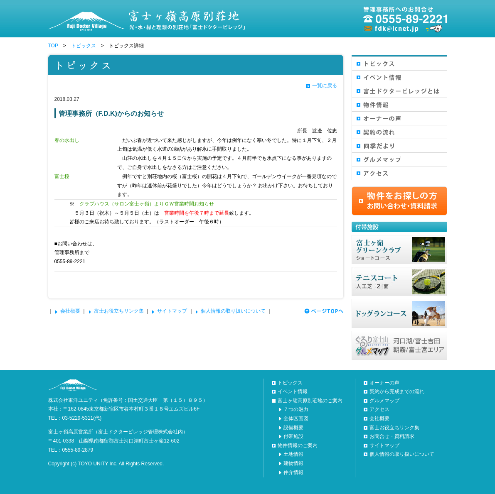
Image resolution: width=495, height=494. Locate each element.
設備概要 (293, 427)
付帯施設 (293, 436)
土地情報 (293, 454)
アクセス (379, 409)
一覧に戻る (324, 85)
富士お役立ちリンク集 (119, 311)
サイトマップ (172, 311)
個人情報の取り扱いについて (233, 311)
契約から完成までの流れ (396, 391)
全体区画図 (295, 418)
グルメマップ (384, 401)
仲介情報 (293, 472)
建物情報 (293, 463)
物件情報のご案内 (298, 445)
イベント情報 (293, 391)
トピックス (83, 46)
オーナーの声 (384, 383)
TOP (53, 46)
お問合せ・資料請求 (391, 436)
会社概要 (70, 311)
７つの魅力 (295, 409)
